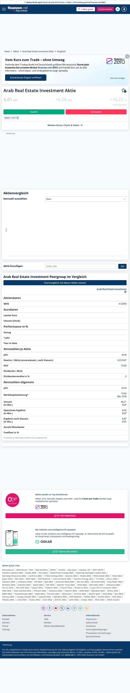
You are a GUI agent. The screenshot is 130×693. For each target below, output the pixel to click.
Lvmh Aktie (74, 599)
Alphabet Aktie (98, 590)
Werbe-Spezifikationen (54, 626)
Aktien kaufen (113, 599)
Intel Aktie (116, 596)
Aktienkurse (21, 570)
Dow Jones (72, 570)
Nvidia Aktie (85, 576)
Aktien (16, 51)
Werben (47, 623)
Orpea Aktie (31, 572)
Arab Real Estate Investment (111, 289)
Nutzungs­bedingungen (96, 630)
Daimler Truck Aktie (66, 584)
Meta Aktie (40, 593)
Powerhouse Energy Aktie (61, 572)
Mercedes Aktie (96, 584)
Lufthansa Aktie (25, 581)
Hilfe (46, 619)
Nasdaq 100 (84, 570)
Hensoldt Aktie (22, 587)
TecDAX (61, 570)
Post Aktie (43, 572)
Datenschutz (92, 623)
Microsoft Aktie (98, 581)
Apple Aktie (38, 584)
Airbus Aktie (112, 590)
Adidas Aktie (89, 596)
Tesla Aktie (117, 576)
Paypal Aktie (37, 587)
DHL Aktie (19, 579)
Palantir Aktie (71, 590)
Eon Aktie (119, 593)
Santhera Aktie (35, 576)
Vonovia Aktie (8, 596)
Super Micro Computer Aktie (103, 587)
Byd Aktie (49, 581)
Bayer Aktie (7, 579)
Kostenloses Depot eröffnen (25, 77)
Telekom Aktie (51, 587)
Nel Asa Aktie (83, 581)
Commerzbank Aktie (62, 579)
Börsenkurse (8, 570)
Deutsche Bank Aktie (64, 581)
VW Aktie (38, 581)
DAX (31, 570)
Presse (5, 626)
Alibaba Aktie (8, 599)
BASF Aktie (31, 579)
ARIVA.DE (69, 655)
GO (122, 266)
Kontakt (5, 619)
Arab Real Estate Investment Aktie (38, 51)
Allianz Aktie (112, 579)
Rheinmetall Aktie (101, 576)
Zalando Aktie (45, 596)
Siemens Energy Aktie (84, 579)
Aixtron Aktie (60, 599)
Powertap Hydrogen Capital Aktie (91, 572)
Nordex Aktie (104, 596)
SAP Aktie (50, 584)
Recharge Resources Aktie (14, 576)
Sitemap (6, 630)
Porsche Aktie (53, 593)
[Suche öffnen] (118, 9)
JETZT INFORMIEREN (65, 515)
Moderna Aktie (81, 587)
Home (7, 51)
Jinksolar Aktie (24, 584)
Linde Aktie (22, 599)
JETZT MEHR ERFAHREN (65, 551)
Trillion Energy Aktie (53, 576)
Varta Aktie (107, 593)
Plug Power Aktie (115, 581)
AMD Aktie (84, 590)
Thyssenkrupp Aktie (23, 593)
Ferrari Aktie (8, 587)
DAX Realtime (41, 570)
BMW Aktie (7, 593)
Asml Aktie (47, 599)
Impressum (91, 619)
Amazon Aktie (71, 576)
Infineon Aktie (40, 590)
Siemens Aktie (8, 581)
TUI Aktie (100, 579)
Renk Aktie (82, 584)
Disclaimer (91, 626)
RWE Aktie (6, 590)
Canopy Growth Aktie (26, 596)
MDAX (53, 570)
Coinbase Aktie (55, 590)
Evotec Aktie (34, 599)
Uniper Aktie (87, 599)
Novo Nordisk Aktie (22, 590)
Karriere (6, 623)
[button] (85, 9)
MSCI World (98, 570)
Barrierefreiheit (93, 637)
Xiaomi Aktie (94, 593)
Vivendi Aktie (66, 587)
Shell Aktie (100, 599)
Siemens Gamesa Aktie (12, 572)
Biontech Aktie (8, 584)
